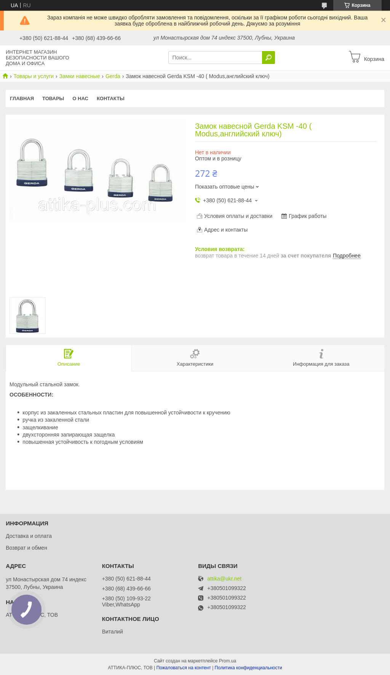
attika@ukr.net (224, 579)
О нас (80, 98)
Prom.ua (227, 661)
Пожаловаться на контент (183, 667)
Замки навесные (79, 76)
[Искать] (268, 57)
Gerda (112, 76)
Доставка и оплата (29, 536)
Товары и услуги (33, 76)
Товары (53, 98)
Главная (22, 98)
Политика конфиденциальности (248, 667)
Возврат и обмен (26, 548)
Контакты (111, 98)
